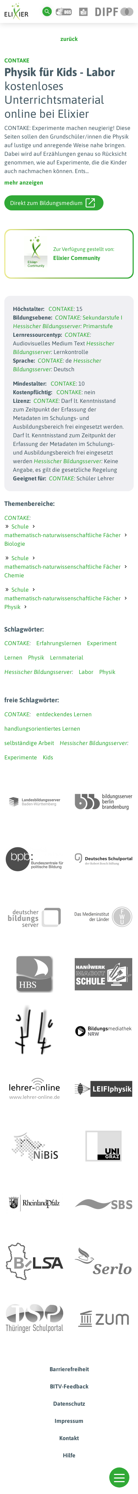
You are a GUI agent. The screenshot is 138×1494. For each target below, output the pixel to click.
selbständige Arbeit (29, 743)
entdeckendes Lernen (64, 714)
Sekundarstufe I (103, 317)
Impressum (69, 1421)
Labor (86, 672)
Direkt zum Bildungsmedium (52, 203)
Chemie (14, 575)
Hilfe (69, 1455)
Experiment (101, 643)
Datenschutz (69, 1403)
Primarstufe (98, 326)
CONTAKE (16, 60)
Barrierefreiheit (69, 1369)
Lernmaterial (66, 657)
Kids (48, 757)
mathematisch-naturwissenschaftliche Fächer (62, 535)
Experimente (20, 757)
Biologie (14, 543)
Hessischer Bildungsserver (46, 326)
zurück (69, 39)
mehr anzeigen (23, 182)
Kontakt (69, 1438)
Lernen (13, 657)
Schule (20, 526)
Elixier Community (76, 258)
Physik (12, 607)
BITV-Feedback (69, 1386)
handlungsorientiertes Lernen (42, 728)
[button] (119, 1477)
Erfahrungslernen (58, 643)
